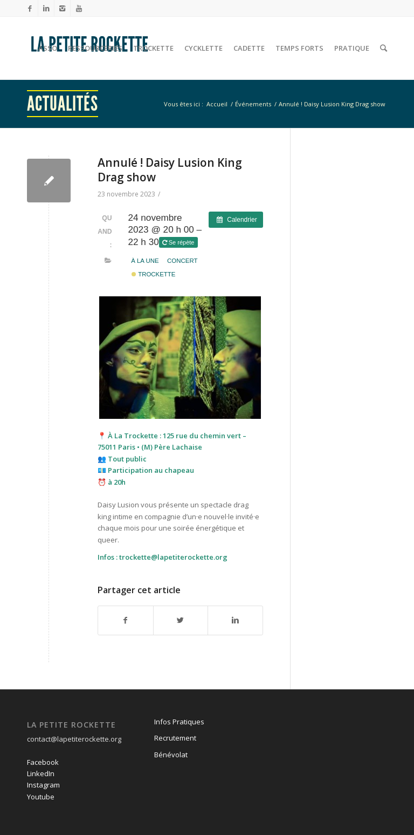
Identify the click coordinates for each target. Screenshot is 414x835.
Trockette (153, 274)
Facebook (43, 762)
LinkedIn (40, 773)
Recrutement (175, 738)
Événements (253, 104)
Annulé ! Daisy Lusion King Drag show (170, 170)
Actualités (62, 103)
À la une (145, 260)
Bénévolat (171, 754)
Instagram (43, 785)
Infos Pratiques (179, 722)
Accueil (216, 104)
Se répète (179, 242)
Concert (182, 260)
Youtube (40, 797)
